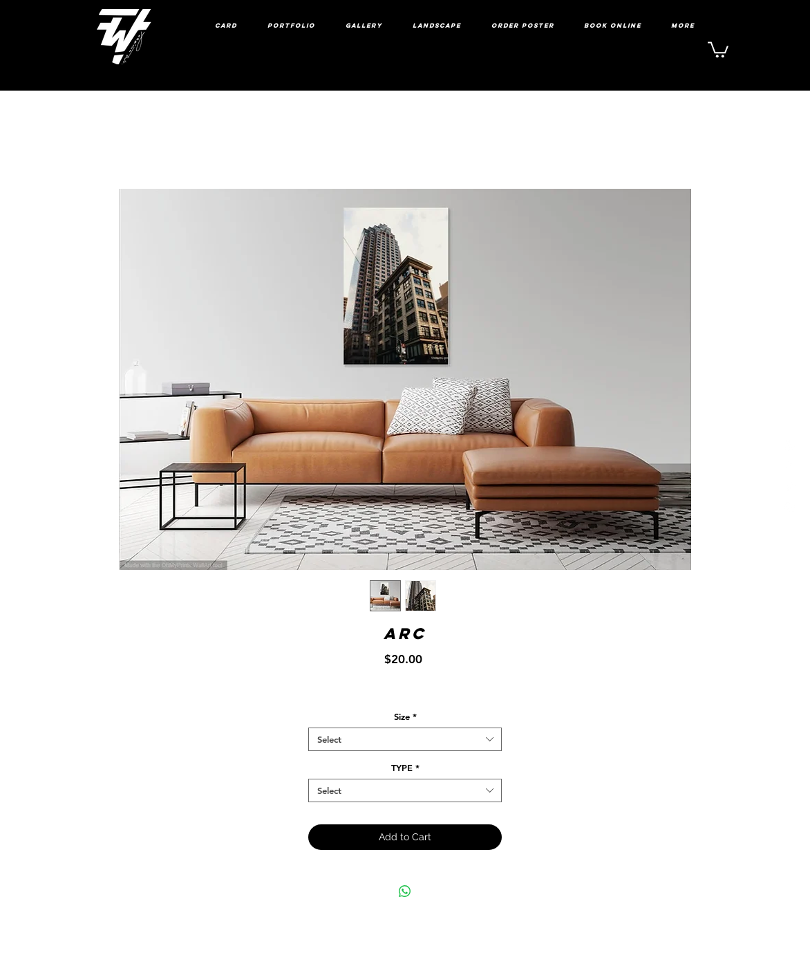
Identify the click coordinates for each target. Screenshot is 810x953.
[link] (718, 48)
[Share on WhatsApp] (405, 891)
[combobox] (405, 739)
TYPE (405, 767)
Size (405, 716)
